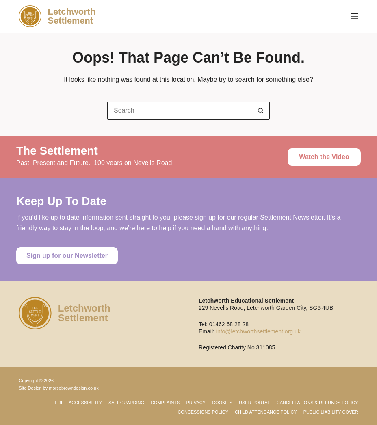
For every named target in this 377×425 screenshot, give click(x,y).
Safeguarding (126, 402)
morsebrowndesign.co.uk (73, 388)
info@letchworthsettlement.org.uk (258, 331)
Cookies (222, 402)
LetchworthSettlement (72, 16)
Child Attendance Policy (266, 412)
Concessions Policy (203, 412)
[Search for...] (179, 111)
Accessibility (85, 402)
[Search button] (261, 111)
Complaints (165, 402)
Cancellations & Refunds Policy (317, 402)
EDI (58, 402)
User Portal (254, 402)
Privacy (195, 402)
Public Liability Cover (330, 412)
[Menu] (354, 16)
